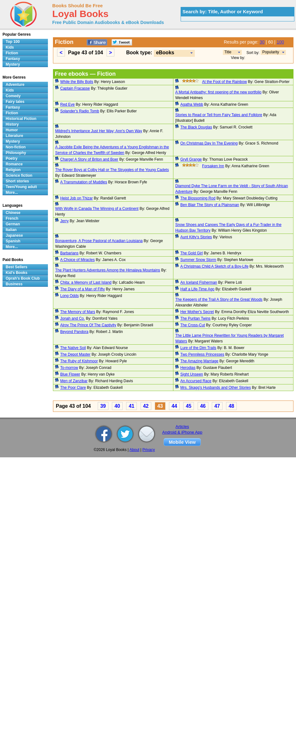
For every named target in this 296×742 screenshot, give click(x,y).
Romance (14, 164)
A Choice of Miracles (77, 260)
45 (188, 406)
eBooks (165, 52)
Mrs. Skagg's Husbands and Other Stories (215, 387)
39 (103, 406)
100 (280, 42)
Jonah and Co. (72, 318)
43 (160, 406)
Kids (10, 47)
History (12, 124)
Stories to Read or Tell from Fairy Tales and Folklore (218, 115)
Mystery (13, 64)
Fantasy (13, 58)
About (134, 450)
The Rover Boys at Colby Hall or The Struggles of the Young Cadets (112, 170)
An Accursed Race (196, 381)
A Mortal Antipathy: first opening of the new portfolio (218, 92)
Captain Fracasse (75, 88)
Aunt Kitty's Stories (196, 237)
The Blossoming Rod (197, 198)
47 (217, 406)
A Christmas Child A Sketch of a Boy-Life (214, 266)
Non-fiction (16, 147)
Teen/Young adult (21, 187)
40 (117, 406)
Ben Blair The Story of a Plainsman (209, 205)
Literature (14, 136)
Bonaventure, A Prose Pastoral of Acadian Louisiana (99, 241)
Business (14, 284)
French (12, 218)
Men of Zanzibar (74, 381)
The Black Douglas (196, 127)
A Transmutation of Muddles (83, 182)
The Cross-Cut (192, 325)
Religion (13, 170)
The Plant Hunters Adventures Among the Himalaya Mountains (107, 270)
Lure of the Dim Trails (198, 348)
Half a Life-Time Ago (197, 289)
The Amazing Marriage (199, 361)
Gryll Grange (191, 159)
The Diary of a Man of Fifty (82, 289)
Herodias (187, 367)
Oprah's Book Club (23, 278)
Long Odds (69, 296)
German (13, 224)
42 (146, 406)
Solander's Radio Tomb (79, 111)
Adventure (15, 84)
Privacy (148, 450)
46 (203, 406)
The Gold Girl (191, 253)
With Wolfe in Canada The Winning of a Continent (96, 208)
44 (174, 406)
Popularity (270, 52)
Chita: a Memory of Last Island (86, 282)
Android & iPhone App (182, 432)
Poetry (11, 158)
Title (227, 52)
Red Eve (67, 104)
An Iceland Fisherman (198, 282)
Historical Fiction (21, 118)
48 (231, 406)
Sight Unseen (191, 374)
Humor (12, 130)
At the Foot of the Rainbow (224, 82)
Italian (11, 230)
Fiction (12, 53)
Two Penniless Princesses (202, 354)
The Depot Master (75, 354)
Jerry (64, 221)
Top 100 (13, 41)
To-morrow (69, 367)
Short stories (17, 181)
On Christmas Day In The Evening (209, 143)
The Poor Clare (73, 387)
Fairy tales (15, 101)
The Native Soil (73, 348)
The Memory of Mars (77, 312)
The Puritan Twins (195, 318)
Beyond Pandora (74, 331)
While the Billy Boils (76, 82)
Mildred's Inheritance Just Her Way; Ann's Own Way (98, 131)
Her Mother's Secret (197, 312)
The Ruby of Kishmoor (79, 361)
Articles (182, 426)
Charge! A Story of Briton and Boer (89, 159)
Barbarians (69, 253)
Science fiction (19, 175)
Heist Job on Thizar (76, 198)
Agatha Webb (191, 104)
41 (131, 406)
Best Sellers (16, 267)
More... (12, 192)
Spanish (13, 241)
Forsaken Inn (213, 166)
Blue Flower (70, 374)
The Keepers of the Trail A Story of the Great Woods (219, 299)
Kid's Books (16, 272)
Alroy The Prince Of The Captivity (88, 325)
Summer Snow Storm (198, 260)
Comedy (13, 96)
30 (262, 42)
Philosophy (16, 153)
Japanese (14, 235)
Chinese (13, 213)
